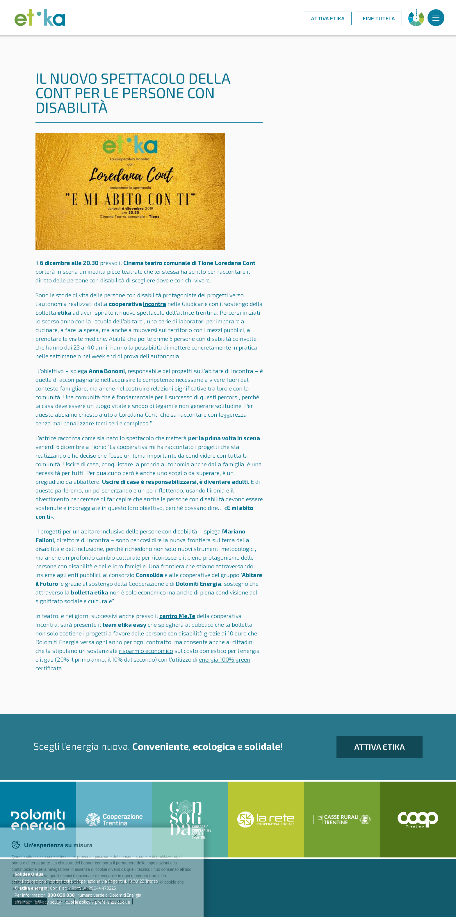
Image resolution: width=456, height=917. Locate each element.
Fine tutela (379, 18)
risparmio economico (146, 650)
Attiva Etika (328, 18)
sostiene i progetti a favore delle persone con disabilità (131, 633)
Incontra (154, 303)
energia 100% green (224, 659)
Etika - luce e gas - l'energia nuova (40, 17)
